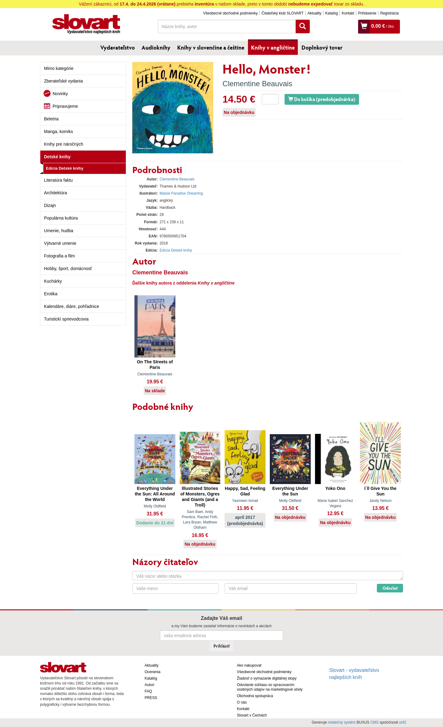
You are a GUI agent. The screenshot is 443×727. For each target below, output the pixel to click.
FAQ (148, 691)
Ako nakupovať (249, 665)
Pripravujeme (65, 106)
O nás (242, 702)
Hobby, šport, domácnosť (68, 268)
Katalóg (331, 13)
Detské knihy (57, 156)
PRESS (151, 698)
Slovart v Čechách (252, 715)
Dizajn (50, 205)
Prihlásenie (367, 13)
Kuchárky (53, 281)
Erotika (51, 293)
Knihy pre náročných (63, 144)
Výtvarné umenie (60, 243)
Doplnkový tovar (321, 47)
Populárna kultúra (61, 218)
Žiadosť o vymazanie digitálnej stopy (267, 678)
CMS (374, 722)
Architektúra (55, 192)
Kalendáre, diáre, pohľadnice (71, 306)
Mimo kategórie (59, 68)
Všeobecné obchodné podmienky (230, 13)
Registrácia (389, 13)
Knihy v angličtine (273, 47)
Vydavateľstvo (117, 47)
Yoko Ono (335, 488)
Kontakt (348, 13)
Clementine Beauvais (257, 83)
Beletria (51, 118)
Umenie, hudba (58, 230)
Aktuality (314, 13)
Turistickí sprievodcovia (66, 319)
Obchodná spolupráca (255, 696)
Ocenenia (152, 672)
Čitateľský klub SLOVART (282, 13)
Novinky (60, 93)
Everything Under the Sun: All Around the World (155, 494)
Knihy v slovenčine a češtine (210, 47)
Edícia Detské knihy (64, 168)
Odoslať (389, 588)
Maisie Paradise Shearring (181, 193)
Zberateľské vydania (63, 81)
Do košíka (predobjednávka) (321, 99)
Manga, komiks (58, 131)
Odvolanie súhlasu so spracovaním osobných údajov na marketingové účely (269, 687)
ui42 (402, 722)
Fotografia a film (59, 255)
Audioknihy (156, 47)
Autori (149, 685)
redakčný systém (342, 722)
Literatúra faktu (58, 180)
